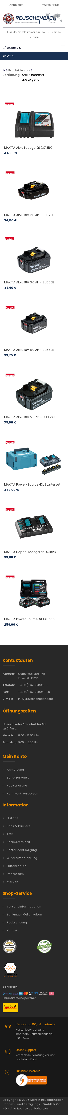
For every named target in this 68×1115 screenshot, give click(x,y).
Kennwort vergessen (22, 794)
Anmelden (16, 5)
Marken (12, 882)
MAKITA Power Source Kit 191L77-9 (29, 619)
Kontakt (13, 930)
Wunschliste (50, 5)
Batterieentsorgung (22, 850)
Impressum (15, 874)
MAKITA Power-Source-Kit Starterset (32, 484)
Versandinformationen (24, 907)
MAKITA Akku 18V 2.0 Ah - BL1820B (29, 215)
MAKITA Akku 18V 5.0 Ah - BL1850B (29, 417)
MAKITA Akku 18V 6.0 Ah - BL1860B (29, 350)
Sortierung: (11, 75)
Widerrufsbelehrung (22, 858)
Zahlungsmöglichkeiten (24, 915)
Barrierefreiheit (18, 842)
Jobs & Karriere (19, 826)
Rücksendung (17, 922)
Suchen (34, 37)
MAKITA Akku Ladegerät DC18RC (28, 147)
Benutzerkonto (18, 778)
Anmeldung (15, 770)
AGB (10, 834)
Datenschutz (16, 866)
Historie (12, 818)
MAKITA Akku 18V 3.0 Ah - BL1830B (29, 282)
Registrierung (17, 786)
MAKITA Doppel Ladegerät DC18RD (30, 552)
